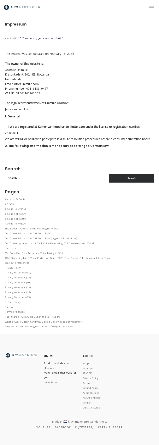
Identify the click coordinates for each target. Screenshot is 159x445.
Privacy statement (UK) (18, 287)
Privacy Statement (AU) (18, 272)
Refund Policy (13, 302)
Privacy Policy (13, 267)
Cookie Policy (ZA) (15, 223)
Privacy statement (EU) (17, 282)
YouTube (43, 427)
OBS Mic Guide (91, 407)
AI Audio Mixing (91, 397)
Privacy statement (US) (18, 292)
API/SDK (9, 204)
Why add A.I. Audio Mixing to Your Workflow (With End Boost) (40, 326)
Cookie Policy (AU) (15, 208)
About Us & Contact (16, 199)
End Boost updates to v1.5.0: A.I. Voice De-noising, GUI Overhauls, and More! (49, 243)
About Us (88, 368)
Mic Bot (87, 402)
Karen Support (110, 427)
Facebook (62, 427)
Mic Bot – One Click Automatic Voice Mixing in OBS (34, 253)
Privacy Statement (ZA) (18, 297)
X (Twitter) (84, 427)
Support (10, 306)
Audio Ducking (91, 392)
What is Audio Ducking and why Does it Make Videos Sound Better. (43, 321)
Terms (86, 383)
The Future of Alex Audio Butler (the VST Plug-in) (32, 316)
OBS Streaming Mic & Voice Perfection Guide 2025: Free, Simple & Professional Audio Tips (57, 258)
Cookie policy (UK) (15, 218)
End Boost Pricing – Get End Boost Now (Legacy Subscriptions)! (41, 238)
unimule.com (51, 382)
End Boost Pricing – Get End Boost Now (28, 233)
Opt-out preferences (17, 262)
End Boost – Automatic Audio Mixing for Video (31, 228)
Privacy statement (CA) (18, 277)
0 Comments (27, 38)
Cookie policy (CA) (15, 213)
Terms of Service (15, 311)
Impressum (11, 248)
